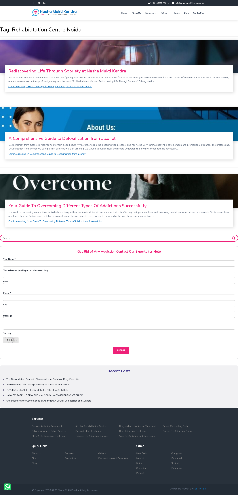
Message (7, 315)
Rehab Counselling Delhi (175, 426)
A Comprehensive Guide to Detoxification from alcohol (62, 138)
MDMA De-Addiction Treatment (49, 436)
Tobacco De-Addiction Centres (91, 436)
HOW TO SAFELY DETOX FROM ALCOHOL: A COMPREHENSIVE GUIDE (44, 395)
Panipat (140, 473)
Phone (7, 293)
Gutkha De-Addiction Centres (178, 431)
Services (149, 13)
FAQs (177, 13)
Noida (139, 463)
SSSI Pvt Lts (199, 488)
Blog (186, 13)
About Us (136, 13)
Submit (120, 350)
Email (5, 281)
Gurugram (176, 453)
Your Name (9, 259)
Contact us (70, 458)
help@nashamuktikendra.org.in (188, 3)
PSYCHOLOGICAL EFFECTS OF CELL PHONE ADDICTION (37, 390)
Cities (164, 13)
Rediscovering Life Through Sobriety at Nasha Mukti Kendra (67, 71)
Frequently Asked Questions (113, 458)
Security (7, 333)
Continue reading (50, 86)
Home (124, 13)
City (5, 304)
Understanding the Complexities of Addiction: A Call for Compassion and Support (48, 400)
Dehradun (176, 468)
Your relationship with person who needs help (25, 270)
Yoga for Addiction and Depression (137, 436)
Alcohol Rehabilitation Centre (90, 426)
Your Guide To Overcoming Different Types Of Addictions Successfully (77, 206)
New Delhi (141, 453)
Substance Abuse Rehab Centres (49, 431)
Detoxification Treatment (88, 431)
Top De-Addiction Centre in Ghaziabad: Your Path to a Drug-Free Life (42, 379)
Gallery (102, 453)
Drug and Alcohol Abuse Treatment (137, 426)
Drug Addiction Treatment (133, 431)
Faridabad (176, 458)
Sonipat (175, 463)
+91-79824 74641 (158, 3)
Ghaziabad (141, 468)
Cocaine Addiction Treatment (47, 426)
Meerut (140, 458)
